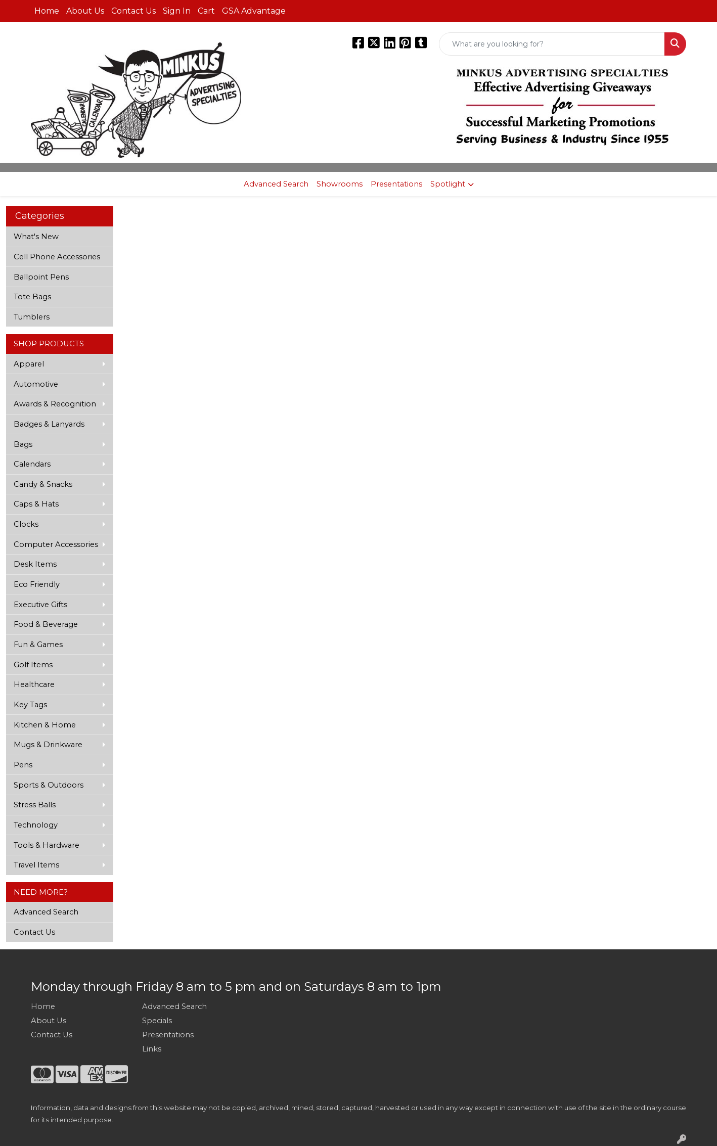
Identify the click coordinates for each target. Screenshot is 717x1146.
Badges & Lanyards (49, 424)
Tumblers (32, 317)
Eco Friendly (37, 584)
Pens (23, 764)
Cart (206, 11)
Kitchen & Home (45, 724)
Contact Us (133, 11)
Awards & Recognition (55, 403)
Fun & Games (38, 644)
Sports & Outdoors (48, 785)
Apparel (29, 364)
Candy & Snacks (43, 484)
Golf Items (33, 664)
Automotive (36, 384)
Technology (36, 825)
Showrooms (340, 184)
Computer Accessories (56, 544)
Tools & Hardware (46, 845)
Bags (23, 444)
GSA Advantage (254, 11)
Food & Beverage (46, 624)
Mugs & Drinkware (48, 744)
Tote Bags (32, 296)
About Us (85, 11)
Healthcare (34, 684)
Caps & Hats (36, 504)
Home (46, 11)
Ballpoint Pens (41, 277)
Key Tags (30, 704)
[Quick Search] (552, 44)
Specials (157, 1020)
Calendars (32, 464)
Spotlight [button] (447, 184)
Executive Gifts (40, 604)
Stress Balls (35, 804)
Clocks (26, 524)
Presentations (396, 184)
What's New (36, 236)
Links (151, 1048)
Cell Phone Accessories (57, 256)
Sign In (177, 11)
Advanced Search (276, 184)
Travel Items (36, 864)
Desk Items (35, 564)
